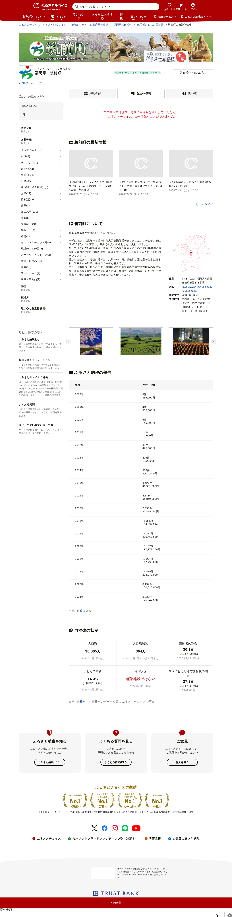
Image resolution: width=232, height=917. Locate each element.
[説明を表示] (44, 308)
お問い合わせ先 (31, 83)
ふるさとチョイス (49, 838)
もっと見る (203, 204)
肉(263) (25, 156)
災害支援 (155, 838)
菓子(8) (25, 205)
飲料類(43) (27, 199)
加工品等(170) (29, 211)
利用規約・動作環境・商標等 (181, 902)
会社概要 (39, 902)
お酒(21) (26, 193)
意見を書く (182, 762)
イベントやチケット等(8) (36, 242)
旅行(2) (25, 236)
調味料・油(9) (29, 224)
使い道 (139, 17)
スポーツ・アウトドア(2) (36, 254)
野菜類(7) (26, 181)
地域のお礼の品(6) (32, 248)
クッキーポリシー (148, 902)
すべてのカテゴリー (33, 150)
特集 (121, 16)
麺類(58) (26, 217)
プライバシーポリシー (121, 902)
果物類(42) (27, 168)
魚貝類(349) (28, 174)
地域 (59, 17)
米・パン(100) (29, 162)
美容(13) (26, 267)
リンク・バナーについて (88, 902)
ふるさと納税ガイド (50, 762)
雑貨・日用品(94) (31, 260)
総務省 (81, 610)
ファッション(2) (30, 273)
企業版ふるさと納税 (186, 838)
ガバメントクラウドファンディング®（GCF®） (104, 838)
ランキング (79, 16)
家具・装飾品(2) (30, 279)
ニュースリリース (59, 902)
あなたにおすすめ (102, 16)
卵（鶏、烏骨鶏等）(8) (34, 187)
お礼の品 (33, 17)
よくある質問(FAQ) (116, 762)
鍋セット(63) (28, 230)
